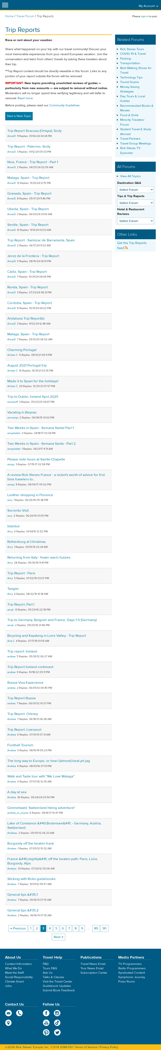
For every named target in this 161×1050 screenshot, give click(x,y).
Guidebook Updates (57, 986)
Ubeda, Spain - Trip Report (28, 209)
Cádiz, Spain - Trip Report (27, 271)
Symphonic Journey (131, 977)
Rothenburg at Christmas (26, 541)
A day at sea (16, 792)
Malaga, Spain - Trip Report (28, 177)
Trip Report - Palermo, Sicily (28, 146)
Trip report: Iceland (22, 651)
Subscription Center (93, 973)
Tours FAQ (50, 968)
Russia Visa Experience (25, 682)
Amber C (12, 355)
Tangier (13, 588)
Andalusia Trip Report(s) (25, 318)
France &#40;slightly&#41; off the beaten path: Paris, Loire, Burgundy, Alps (52, 861)
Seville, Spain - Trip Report (27, 224)
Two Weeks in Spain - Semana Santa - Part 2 (41, 443)
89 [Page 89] (96, 928)
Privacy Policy (109, 1047)
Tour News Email (91, 968)
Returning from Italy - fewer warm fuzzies (38, 557)
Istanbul (13, 526)
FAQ (45, 964)
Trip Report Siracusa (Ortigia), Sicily (34, 131)
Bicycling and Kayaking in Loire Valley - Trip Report (46, 635)
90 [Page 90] (104, 928)
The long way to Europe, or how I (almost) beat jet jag (48, 761)
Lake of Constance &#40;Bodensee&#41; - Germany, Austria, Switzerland (54, 825)
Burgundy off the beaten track (30, 843)
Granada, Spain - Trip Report (29, 193)
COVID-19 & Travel (133, 54)
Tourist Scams (129, 82)
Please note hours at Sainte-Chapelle (36, 459)
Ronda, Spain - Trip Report (27, 287)
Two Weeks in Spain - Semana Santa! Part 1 (40, 428)
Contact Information (18, 964)
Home (9, 16)
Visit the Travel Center (57, 982)
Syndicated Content (131, 973)
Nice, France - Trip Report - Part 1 (32, 162)
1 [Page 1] (30, 928)
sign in (144, 16)
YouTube (46, 1022)
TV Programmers (130, 964)
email (8, 1013)
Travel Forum (25, 16)
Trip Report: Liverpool (24, 729)
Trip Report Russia (21, 698)
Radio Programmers (132, 968)
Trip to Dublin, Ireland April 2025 (32, 396)
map (8, 1022)
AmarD (11, 136)
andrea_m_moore (17, 813)
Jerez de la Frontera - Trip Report (33, 256)
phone (19, 1013)
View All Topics (130, 176)
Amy (10, 531)
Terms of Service (86, 1047)
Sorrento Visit (18, 510)
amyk (10, 609)
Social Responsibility (19, 977)
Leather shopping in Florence (30, 495)
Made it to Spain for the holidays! (32, 381)
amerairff (12, 402)
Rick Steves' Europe (80, 5)
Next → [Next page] (58, 937)
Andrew (12, 848)
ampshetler (14, 433)
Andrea (11, 719)
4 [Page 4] (50, 928)
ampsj (10, 464)
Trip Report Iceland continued (30, 667)
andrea (11, 656)
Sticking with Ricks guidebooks (31, 879)
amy (9, 500)
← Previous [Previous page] (18, 928)
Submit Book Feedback (59, 990)
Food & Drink (129, 115)
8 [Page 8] (76, 928)
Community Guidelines (64, 105)
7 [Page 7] (69, 928)
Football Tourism (20, 745)
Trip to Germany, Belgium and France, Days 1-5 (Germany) (52, 620)
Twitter (57, 1032)
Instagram (57, 1013)
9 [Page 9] (82, 928)
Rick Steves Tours (132, 49)
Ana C (11, 641)
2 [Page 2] (37, 928)
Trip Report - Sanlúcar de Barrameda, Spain (41, 240)
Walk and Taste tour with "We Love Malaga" (40, 776)
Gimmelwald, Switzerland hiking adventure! (41, 808)
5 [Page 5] (56, 928)
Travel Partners (130, 139)
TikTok (57, 1022)
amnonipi (12, 417)
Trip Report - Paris (21, 573)
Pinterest (46, 1032)
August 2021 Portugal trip (27, 365)
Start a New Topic (19, 116)
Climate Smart (14, 982)
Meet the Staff (14, 973)
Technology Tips (131, 77)
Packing (125, 59)
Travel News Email (92, 964)
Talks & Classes (53, 977)
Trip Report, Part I (20, 604)
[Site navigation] (5, 5)
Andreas (12, 833)
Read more (25, 98)
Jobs (8, 986)
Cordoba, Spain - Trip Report (29, 303)
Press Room (126, 982)
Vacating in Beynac (22, 412)
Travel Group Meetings (135, 144)
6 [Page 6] (63, 928)
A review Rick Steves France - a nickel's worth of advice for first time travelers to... (56, 477)
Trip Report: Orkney (22, 714)
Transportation (130, 63)
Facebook (46, 1013)
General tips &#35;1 (22, 894)
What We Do (13, 968)
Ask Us (48, 973)
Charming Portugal (21, 350)
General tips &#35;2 (23, 910)
